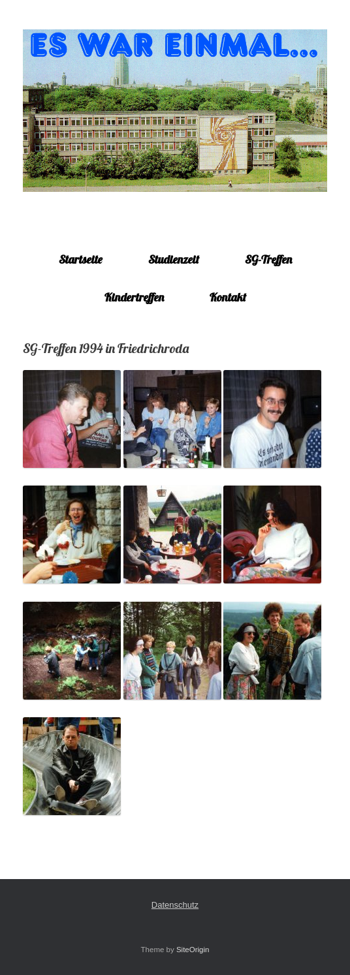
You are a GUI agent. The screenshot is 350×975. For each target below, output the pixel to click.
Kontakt (228, 297)
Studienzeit (173, 259)
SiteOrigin (193, 949)
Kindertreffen (134, 297)
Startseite (81, 259)
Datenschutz (175, 905)
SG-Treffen (268, 259)
